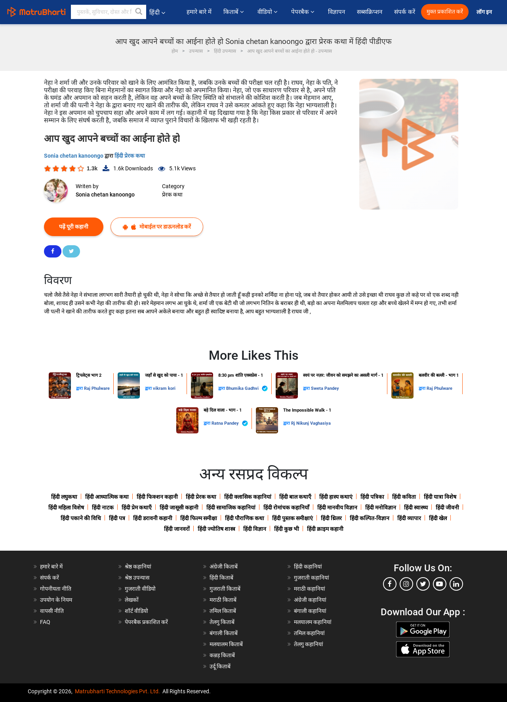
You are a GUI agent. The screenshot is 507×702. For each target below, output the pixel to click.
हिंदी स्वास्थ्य (416, 507)
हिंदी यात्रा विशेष (440, 497)
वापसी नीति (52, 611)
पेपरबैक (303, 12)
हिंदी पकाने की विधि (81, 518)
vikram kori (164, 388)
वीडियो (268, 12)
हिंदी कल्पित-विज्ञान (369, 518)
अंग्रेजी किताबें (224, 566)
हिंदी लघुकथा (64, 497)
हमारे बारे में (199, 12)
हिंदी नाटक (103, 507)
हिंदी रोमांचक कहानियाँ (286, 507)
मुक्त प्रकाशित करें (445, 12)
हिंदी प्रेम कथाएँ (137, 507)
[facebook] (389, 584)
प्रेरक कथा (172, 194)
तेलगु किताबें (222, 622)
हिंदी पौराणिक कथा (244, 518)
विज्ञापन (336, 12)
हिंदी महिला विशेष (66, 507)
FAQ (45, 622)
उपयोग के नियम (56, 600)
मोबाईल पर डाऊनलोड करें (157, 226)
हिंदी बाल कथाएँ (295, 497)
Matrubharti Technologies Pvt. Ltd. (117, 691)
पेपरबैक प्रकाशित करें (146, 622)
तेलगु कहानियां (308, 644)
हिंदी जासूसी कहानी (179, 507)
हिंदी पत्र (117, 518)
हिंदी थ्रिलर (331, 518)
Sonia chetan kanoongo (74, 156)
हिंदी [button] (157, 12)
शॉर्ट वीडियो (136, 611)
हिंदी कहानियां (308, 566)
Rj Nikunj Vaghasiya (311, 423)
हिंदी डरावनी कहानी (152, 518)
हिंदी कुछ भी (286, 529)
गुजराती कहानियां (311, 577)
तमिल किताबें (223, 611)
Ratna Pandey (230, 423)
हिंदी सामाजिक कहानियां (230, 507)
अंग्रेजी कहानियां (310, 600)
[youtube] (439, 584)
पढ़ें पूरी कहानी (73, 226)
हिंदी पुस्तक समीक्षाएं (292, 518)
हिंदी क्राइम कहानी (325, 529)
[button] (139, 12)
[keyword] (108, 12)
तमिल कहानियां (309, 633)
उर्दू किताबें (220, 666)
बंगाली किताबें (224, 633)
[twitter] (423, 584)
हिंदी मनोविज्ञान (380, 507)
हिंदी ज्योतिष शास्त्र (216, 529)
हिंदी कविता (404, 497)
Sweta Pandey (325, 388)
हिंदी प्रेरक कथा (129, 156)
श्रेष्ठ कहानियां (138, 566)
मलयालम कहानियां (313, 622)
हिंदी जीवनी (447, 507)
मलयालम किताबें (226, 644)
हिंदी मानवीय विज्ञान (337, 507)
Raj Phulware (97, 388)
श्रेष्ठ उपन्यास (137, 577)
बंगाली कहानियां (310, 611)
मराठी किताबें (223, 600)
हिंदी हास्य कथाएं (336, 497)
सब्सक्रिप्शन (369, 12)
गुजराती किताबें (225, 589)
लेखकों (132, 600)
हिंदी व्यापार (409, 518)
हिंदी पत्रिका (372, 497)
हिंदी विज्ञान (254, 529)
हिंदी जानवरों (177, 529)
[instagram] (406, 584)
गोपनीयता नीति (55, 589)
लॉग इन (485, 12)
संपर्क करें (404, 12)
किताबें (234, 12)
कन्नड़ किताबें (222, 655)
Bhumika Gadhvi (247, 388)
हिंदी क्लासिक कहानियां (247, 497)
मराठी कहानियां (309, 589)
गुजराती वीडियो (140, 589)
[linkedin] (456, 584)
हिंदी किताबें (221, 577)
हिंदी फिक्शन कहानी (157, 497)
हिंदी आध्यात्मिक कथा (107, 497)
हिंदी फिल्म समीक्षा (198, 518)
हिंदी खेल (438, 518)
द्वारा (80, 388)
